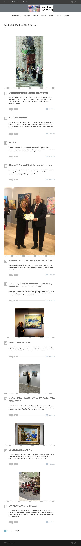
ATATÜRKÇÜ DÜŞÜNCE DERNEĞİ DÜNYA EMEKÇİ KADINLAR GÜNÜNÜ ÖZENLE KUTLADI (30, 285)
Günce (59, 16)
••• (47, 108)
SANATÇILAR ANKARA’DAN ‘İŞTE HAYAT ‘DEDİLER (30, 260)
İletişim (66, 16)
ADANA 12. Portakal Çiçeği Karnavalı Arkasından (30, 165)
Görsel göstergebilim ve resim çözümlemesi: (28, 92)
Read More (52, 109)
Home (5, 27)
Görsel (51, 16)
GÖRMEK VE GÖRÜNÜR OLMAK (23, 505)
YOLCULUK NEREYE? (18, 117)
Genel (16, 109)
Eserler (43, 16)
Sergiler (35, 16)
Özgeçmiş (27, 16)
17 (16, 531)
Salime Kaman (16, 16)
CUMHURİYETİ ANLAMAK (20, 449)
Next (18, 531)
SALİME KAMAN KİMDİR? (20, 342)
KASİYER (12, 142)
